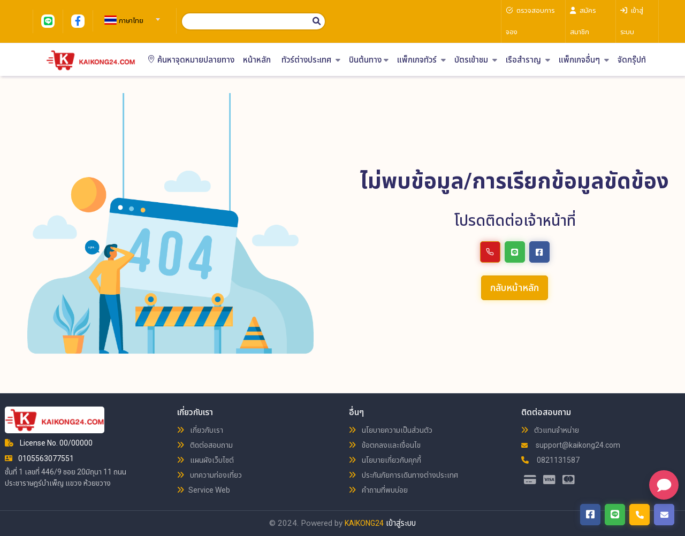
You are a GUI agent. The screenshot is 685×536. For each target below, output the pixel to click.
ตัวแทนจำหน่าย (550, 430)
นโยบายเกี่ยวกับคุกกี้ (385, 460)
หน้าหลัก (257, 60)
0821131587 (550, 460)
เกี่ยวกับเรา (200, 430)
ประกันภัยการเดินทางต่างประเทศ (403, 475)
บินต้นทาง (369, 60)
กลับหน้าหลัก (514, 287)
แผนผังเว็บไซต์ (205, 460)
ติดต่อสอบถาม (205, 445)
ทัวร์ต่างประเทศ (310, 60)
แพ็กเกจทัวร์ (421, 60)
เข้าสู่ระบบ (401, 523)
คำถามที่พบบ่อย (378, 490)
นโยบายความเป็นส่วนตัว (390, 430)
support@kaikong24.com (570, 445)
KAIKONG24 (364, 523)
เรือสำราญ (528, 60)
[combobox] (130, 16)
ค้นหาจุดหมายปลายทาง (190, 60)
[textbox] (130, 21)
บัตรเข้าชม (475, 60)
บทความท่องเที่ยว (209, 475)
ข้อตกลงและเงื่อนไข (385, 445)
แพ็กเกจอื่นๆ (584, 60)
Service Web (203, 490)
